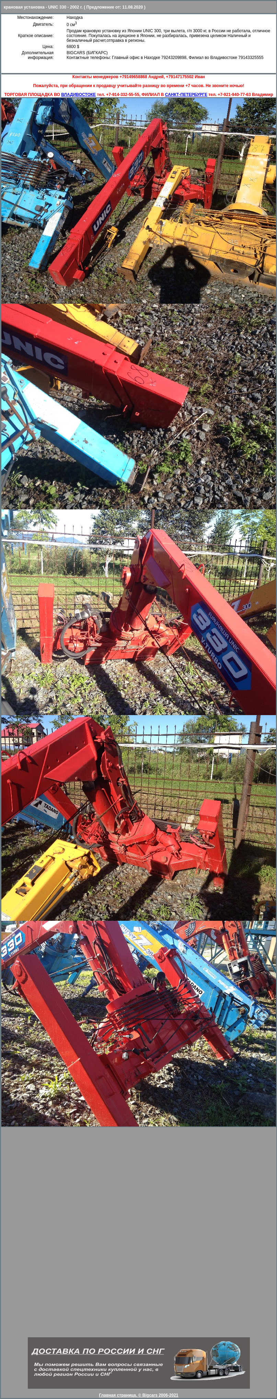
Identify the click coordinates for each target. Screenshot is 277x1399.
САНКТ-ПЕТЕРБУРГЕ (186, 94)
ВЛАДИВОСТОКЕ (78, 94)
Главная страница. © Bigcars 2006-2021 (138, 1395)
